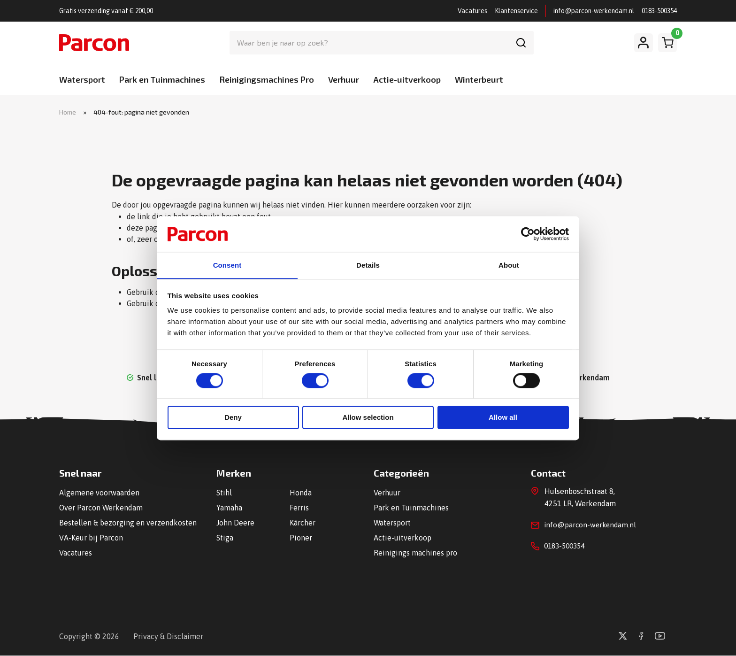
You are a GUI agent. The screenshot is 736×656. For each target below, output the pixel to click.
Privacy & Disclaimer (168, 637)
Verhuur (343, 79)
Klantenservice (516, 11)
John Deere (235, 523)
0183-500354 (659, 11)
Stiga (224, 538)
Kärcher (302, 523)
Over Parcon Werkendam (101, 508)
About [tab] (508, 265)
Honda (301, 493)
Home (67, 112)
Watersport (82, 79)
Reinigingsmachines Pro (266, 79)
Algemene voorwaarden (99, 493)
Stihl (224, 493)
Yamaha (229, 508)
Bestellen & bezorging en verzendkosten (128, 523)
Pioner (301, 538)
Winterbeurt (479, 79)
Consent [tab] (227, 265)
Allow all (503, 418)
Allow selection (367, 418)
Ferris (299, 508)
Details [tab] (368, 265)
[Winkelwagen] (667, 42)
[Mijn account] (643, 42)
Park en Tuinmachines (162, 79)
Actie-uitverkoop (407, 79)
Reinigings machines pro (415, 553)
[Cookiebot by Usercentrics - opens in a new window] (528, 233)
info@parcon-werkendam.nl (593, 11)
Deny (233, 418)
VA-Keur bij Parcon (91, 538)
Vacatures (472, 11)
